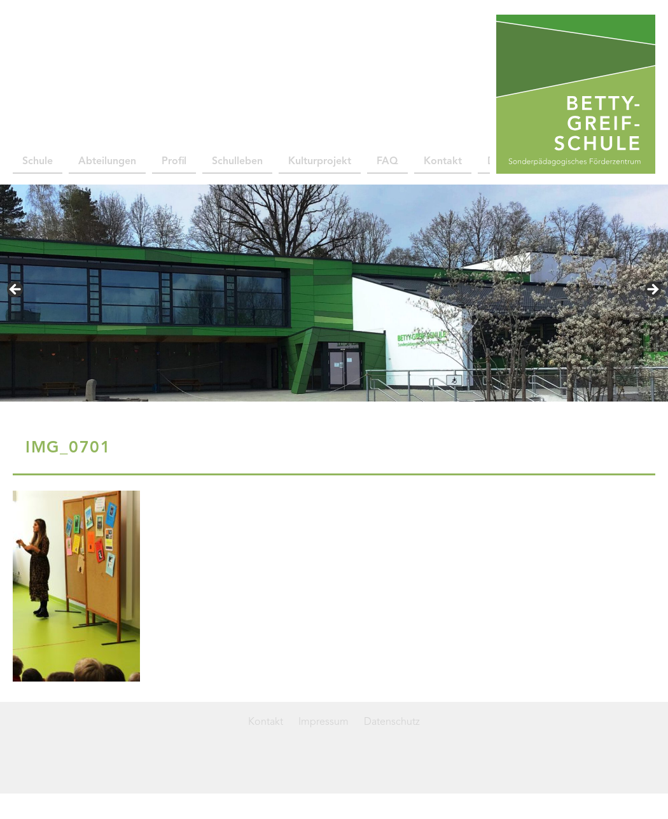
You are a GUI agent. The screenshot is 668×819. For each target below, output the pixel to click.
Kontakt (443, 162)
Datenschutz (392, 722)
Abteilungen (107, 162)
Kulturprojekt (319, 162)
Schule (37, 162)
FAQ (387, 162)
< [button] (15, 290)
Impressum (323, 722)
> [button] (652, 290)
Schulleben (237, 162)
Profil (174, 162)
